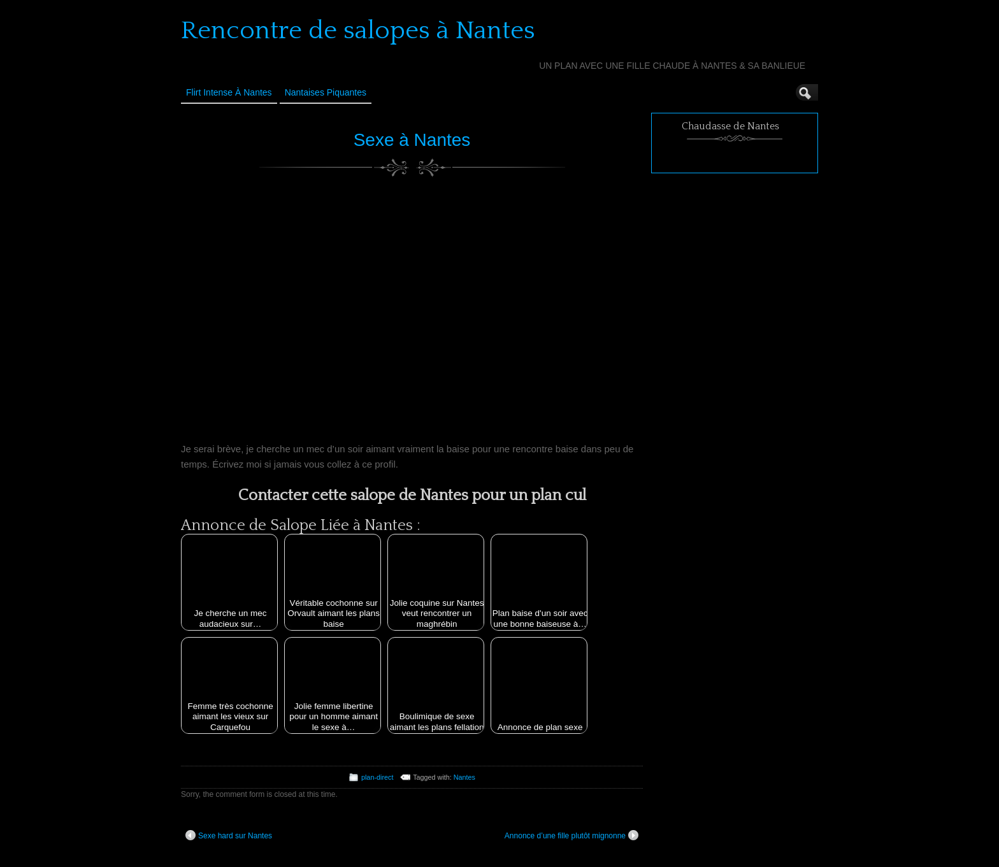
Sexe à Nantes (412, 140)
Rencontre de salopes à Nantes (358, 31)
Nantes (464, 777)
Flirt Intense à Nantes (229, 92)
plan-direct (377, 777)
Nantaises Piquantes (325, 92)
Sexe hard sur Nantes (228, 835)
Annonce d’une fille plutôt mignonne (571, 835)
